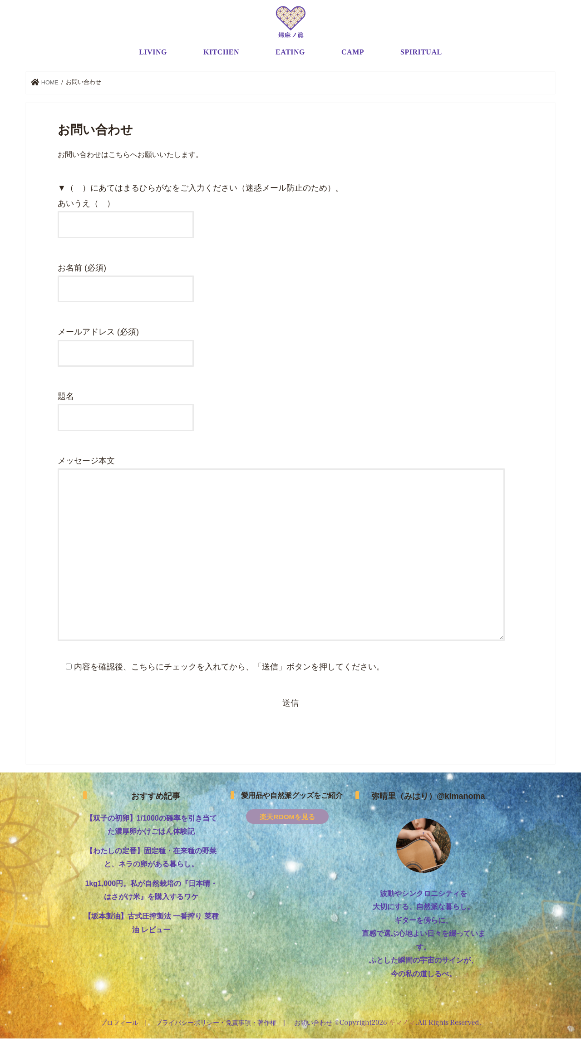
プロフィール (120, 1026)
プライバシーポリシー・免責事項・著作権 (216, 1026)
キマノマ (401, 1026)
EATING (290, 56)
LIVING (153, 56)
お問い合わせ (312, 1026)
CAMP (352, 56)
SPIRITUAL (421, 56)
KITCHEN (221, 56)
